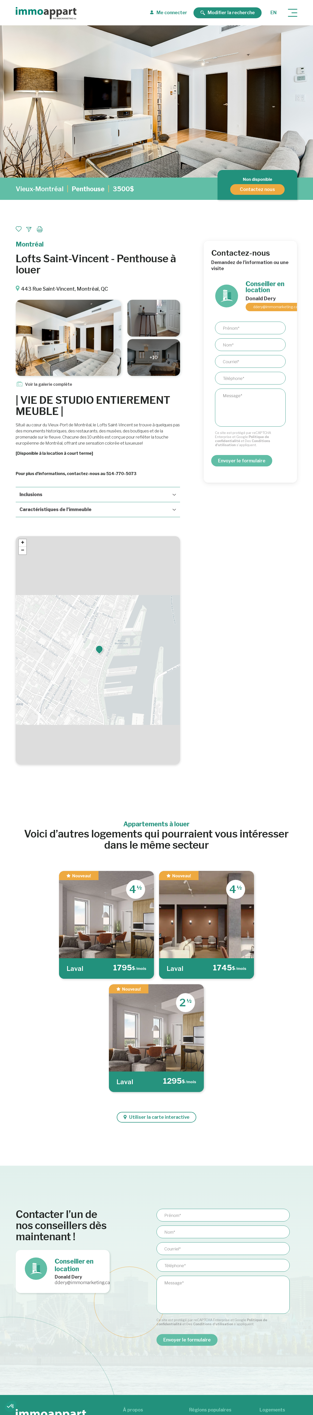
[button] (99, 649)
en (273, 12)
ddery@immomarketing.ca (275, 307)
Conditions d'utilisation (213, 1324)
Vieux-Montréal (40, 189)
